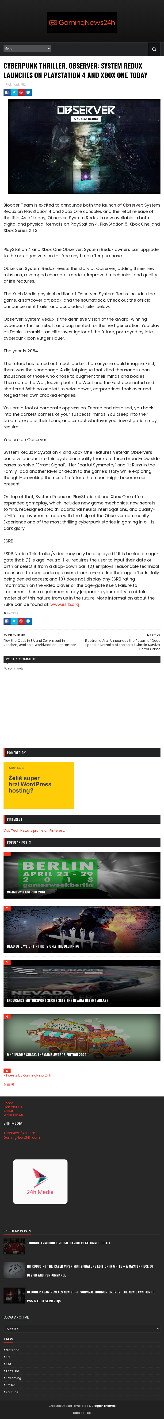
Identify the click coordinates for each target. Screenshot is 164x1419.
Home (8, 1103)
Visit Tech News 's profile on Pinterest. (34, 830)
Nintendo (12, 1350)
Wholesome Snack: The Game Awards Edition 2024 (46, 1054)
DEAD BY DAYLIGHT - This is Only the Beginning (43, 946)
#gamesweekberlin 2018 (26, 891)
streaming (13, 1378)
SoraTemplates (77, 1406)
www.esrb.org (17, 605)
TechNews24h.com (19, 1133)
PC (8, 1357)
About (8, 1111)
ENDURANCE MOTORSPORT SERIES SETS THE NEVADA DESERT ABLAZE (57, 1000)
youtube (12, 1392)
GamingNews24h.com (21, 1137)
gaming (12, 613)
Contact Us (12, 1107)
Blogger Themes (104, 1406)
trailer (10, 1385)
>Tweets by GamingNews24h (27, 1075)
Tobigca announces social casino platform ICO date (68, 1243)
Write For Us (13, 1115)
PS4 (8, 1364)
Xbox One (12, 1371)
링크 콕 (8, 1084)
